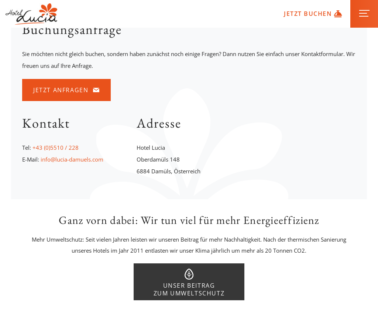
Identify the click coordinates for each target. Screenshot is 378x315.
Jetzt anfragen (60, 90)
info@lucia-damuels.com (72, 159)
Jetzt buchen (308, 14)
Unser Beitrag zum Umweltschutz (189, 289)
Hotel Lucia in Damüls (31, 14)
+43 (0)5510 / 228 (55, 147)
